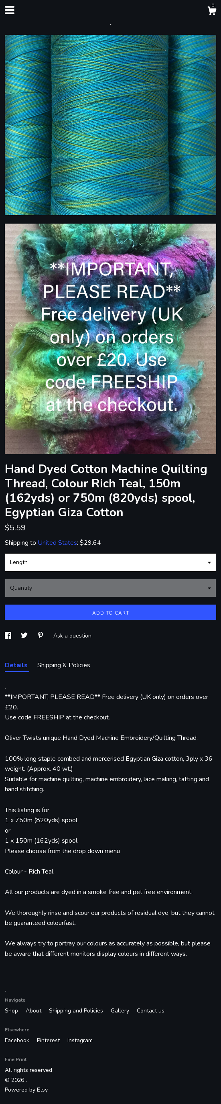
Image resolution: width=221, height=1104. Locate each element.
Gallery (121, 1010)
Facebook (18, 1040)
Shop (12, 1010)
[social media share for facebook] (9, 636)
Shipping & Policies (63, 665)
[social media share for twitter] (25, 636)
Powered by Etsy (26, 1090)
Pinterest (49, 1040)
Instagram (80, 1040)
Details (17, 665)
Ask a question (72, 636)
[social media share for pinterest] (41, 636)
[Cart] (211, 12)
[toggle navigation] (9, 10)
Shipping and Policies (77, 1010)
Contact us (150, 1010)
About (34, 1010)
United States (57, 542)
